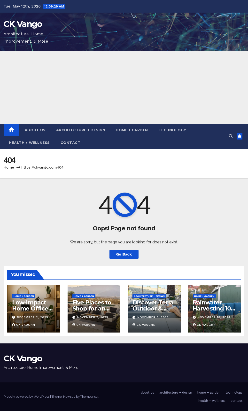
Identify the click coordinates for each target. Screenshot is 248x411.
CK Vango (23, 24)
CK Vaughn (23, 324)
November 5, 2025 (153, 317)
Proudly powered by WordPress (27, 396)
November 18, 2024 (213, 317)
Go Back (124, 254)
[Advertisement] (124, 87)
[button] (231, 136)
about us (35, 130)
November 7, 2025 (92, 317)
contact (71, 142)
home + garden (132, 130)
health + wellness (29, 142)
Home (9, 167)
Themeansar (89, 396)
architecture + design (80, 130)
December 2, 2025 (32, 317)
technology (172, 130)
